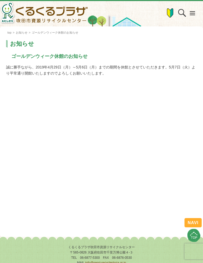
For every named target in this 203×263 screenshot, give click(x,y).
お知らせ (21, 32)
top (9, 32)
